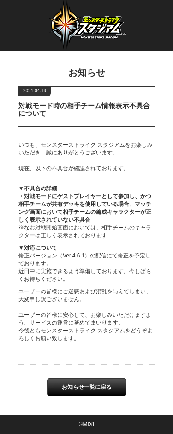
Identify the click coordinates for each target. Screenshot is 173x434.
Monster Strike (86, 31)
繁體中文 (129, 11)
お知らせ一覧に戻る (87, 387)
